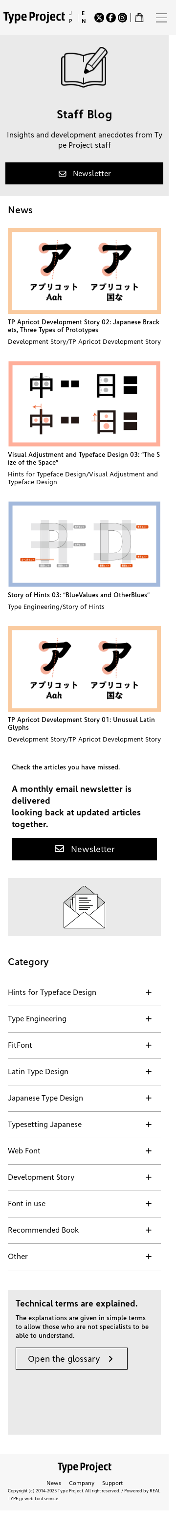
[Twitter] (99, 18)
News (53, 1483)
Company (81, 1483)
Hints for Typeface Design (47, 474)
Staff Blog (84, 114)
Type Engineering (34, 606)
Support (112, 1483)
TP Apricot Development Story (115, 341)
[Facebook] (111, 18)
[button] (84, 173)
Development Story (37, 341)
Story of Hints (84, 606)
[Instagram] (123, 18)
